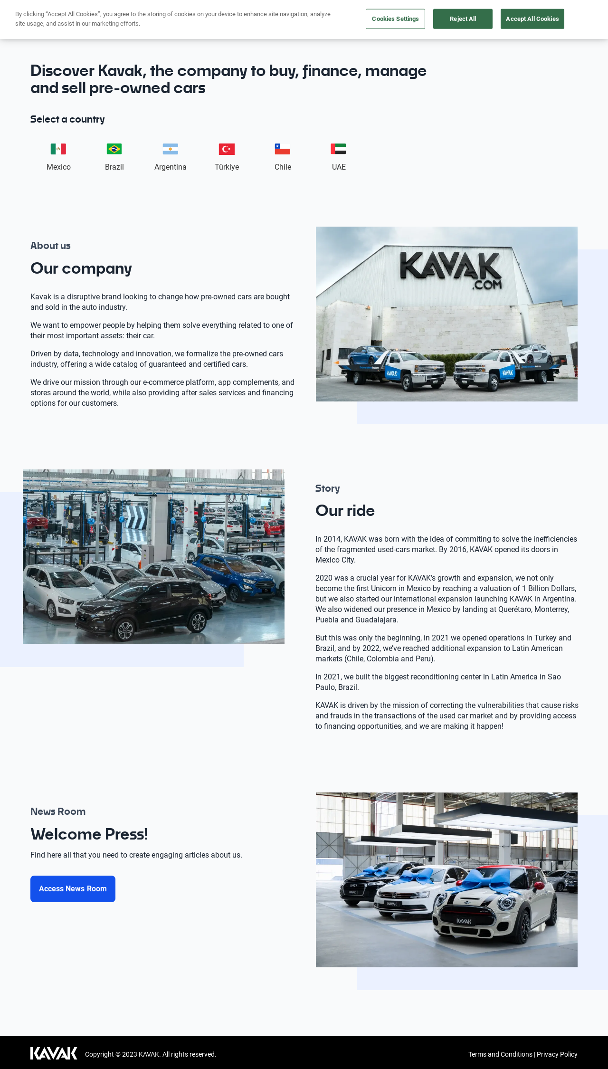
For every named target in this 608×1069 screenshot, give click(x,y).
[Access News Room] (72, 889)
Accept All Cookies (532, 18)
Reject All (463, 18)
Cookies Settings (395, 18)
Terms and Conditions (500, 1054)
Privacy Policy (557, 1054)
